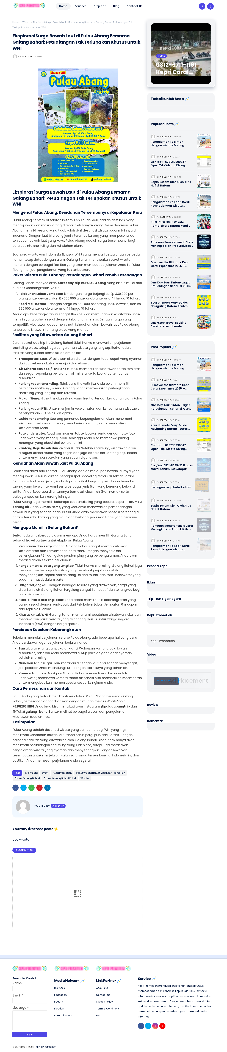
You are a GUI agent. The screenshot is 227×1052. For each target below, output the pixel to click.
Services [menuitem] (80, 6)
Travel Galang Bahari (27, 778)
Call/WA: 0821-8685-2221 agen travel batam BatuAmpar (172, 467)
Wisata (26, 22)
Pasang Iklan (166, 680)
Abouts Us (102, 986)
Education (60, 993)
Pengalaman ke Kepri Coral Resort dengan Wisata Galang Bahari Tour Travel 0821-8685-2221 (170, 203)
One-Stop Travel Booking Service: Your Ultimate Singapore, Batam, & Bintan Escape (170, 324)
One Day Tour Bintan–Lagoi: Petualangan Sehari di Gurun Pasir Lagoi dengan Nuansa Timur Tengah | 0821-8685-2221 (171, 284)
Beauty (58, 999)
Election (59, 1006)
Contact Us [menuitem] (134, 6)
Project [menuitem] (99, 6)
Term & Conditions (108, 1006)
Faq (98, 1013)
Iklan (151, 582)
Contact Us (103, 993)
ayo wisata (31, 773)
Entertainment (63, 1013)
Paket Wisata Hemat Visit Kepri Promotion (100, 773)
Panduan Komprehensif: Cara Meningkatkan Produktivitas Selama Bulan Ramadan (172, 244)
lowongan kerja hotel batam (171, 487)
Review (152, 705)
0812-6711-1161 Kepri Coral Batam (176, 68)
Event (45, 773)
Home (63, 6)
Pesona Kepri (157, 566)
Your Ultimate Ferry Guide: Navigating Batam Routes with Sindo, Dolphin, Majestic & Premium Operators (171, 304)
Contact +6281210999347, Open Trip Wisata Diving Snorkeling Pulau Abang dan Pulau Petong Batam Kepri (171, 163)
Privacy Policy (104, 999)
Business (59, 986)
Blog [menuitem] (116, 6)
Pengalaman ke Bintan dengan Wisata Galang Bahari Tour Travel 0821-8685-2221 (172, 143)
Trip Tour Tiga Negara (164, 599)
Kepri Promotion (62, 773)
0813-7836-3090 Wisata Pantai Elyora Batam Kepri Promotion (169, 223)
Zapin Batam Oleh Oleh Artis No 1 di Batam (171, 183)
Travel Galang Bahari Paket (60, 778)
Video (151, 654)
